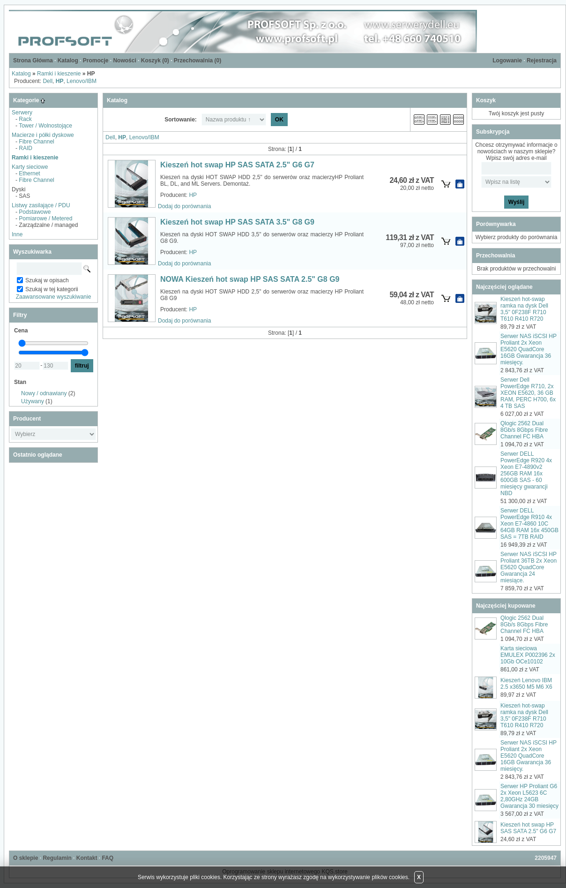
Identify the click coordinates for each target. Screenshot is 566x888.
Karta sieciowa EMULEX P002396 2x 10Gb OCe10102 (527, 655)
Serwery (22, 112)
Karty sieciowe (30, 167)
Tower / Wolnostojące (45, 125)
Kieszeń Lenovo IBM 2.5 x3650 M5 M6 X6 (526, 683)
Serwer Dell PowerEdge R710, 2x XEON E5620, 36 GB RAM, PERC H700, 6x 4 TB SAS (528, 392)
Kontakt (86, 858)
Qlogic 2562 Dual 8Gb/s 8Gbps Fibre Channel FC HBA (524, 430)
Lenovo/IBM (82, 81)
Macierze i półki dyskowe (43, 135)
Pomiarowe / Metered (45, 218)
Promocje (96, 60)
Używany (32, 401)
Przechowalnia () (197, 60)
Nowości (124, 60)
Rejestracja (542, 60)
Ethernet (29, 173)
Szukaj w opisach (47, 280)
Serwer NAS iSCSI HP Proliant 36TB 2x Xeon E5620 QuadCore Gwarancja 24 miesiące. (528, 567)
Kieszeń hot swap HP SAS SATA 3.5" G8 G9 (237, 222)
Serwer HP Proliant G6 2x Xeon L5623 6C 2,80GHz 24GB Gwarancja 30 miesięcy (529, 796)
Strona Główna (33, 60)
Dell (47, 81)
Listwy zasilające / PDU (41, 205)
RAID (25, 148)
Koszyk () (155, 60)
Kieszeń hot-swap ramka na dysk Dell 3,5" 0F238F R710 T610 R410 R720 (524, 309)
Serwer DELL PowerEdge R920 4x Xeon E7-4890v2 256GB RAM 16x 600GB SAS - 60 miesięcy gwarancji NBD (526, 474)
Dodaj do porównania (184, 206)
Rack (25, 119)
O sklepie (25, 858)
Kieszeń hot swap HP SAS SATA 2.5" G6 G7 (237, 165)
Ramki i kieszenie (59, 73)
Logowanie (507, 60)
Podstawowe (35, 212)
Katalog (68, 60)
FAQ (107, 858)
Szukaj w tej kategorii (51, 289)
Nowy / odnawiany (44, 393)
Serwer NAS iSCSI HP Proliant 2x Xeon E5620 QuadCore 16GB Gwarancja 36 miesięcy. (528, 349)
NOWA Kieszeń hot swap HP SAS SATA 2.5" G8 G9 (249, 279)
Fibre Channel (36, 141)
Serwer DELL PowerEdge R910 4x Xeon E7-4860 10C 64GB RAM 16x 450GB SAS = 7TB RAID (529, 523)
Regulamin (57, 858)
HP (193, 195)
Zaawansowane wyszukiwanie (53, 296)
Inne (17, 234)
